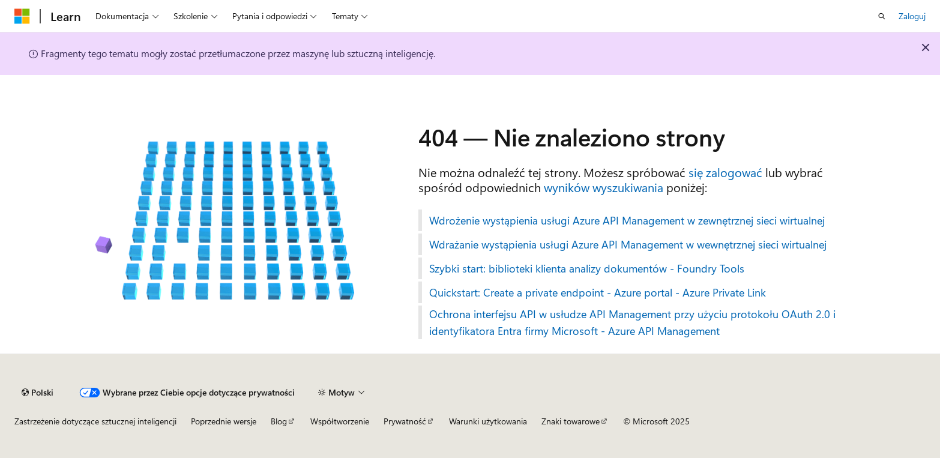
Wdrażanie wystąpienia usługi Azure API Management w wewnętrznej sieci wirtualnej (628, 244)
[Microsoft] (22, 16)
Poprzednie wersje (223, 421)
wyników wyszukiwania (603, 187)
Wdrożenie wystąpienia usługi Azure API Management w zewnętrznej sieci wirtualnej (627, 220)
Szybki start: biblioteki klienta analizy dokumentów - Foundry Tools (586, 268)
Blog (279, 421)
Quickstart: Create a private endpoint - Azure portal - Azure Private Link (597, 292)
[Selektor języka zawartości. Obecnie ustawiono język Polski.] (37, 392)
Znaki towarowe (570, 421)
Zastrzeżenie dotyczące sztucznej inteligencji (95, 421)
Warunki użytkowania (488, 421)
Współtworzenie (339, 421)
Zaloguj (912, 16)
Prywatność (405, 421)
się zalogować (725, 172)
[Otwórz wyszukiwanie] (882, 16)
